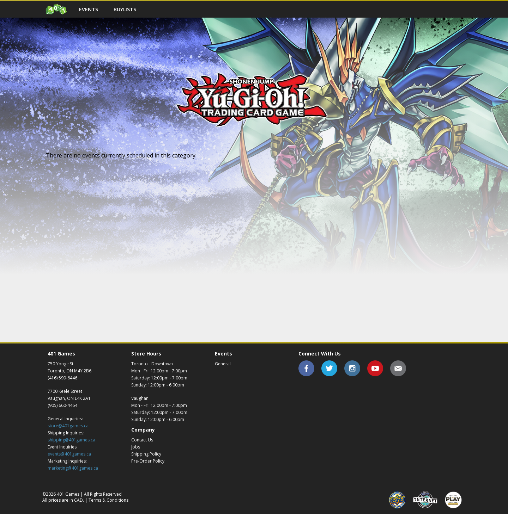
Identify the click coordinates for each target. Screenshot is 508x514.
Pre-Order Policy (147, 461)
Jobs (135, 447)
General (223, 364)
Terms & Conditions (108, 500)
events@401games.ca (69, 454)
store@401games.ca (68, 426)
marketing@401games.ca (73, 468)
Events (88, 9)
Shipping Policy (146, 454)
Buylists (125, 9)
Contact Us (142, 440)
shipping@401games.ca (71, 440)
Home (56, 9)
